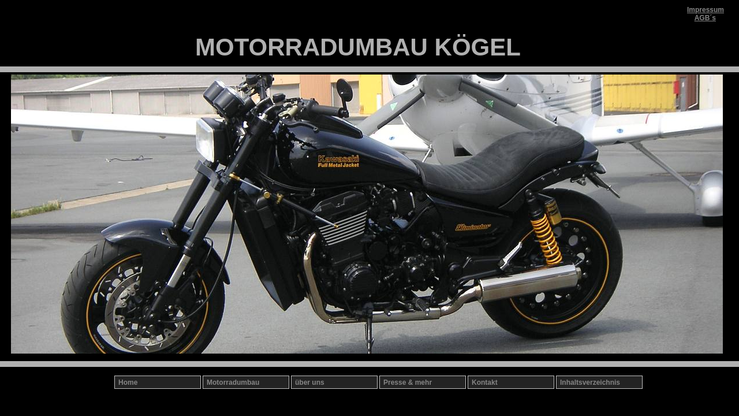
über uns (309, 382)
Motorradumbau (233, 382)
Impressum (705, 10)
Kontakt (485, 382)
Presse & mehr (407, 382)
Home (127, 382)
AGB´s (705, 18)
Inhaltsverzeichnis (590, 382)
